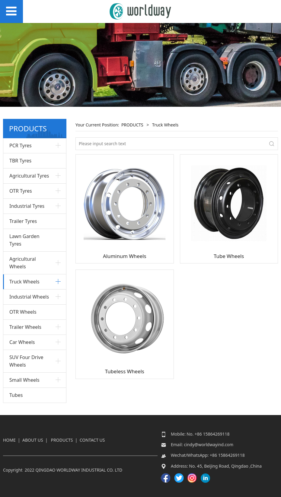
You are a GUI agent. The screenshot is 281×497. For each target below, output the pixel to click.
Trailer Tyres (23, 221)
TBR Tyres (20, 160)
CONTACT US (92, 440)
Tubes (16, 395)
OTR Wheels (23, 312)
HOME (9, 440)
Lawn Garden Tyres (24, 240)
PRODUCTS (132, 125)
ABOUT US (32, 440)
